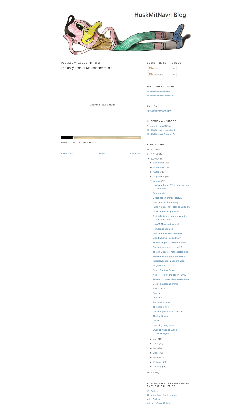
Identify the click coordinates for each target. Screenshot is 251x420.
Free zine (157, 297)
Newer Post (67, 153)
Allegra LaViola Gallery (158, 403)
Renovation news (161, 302)
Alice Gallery (153, 399)
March (156, 357)
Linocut (156, 320)
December (159, 162)
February (158, 362)
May (155, 348)
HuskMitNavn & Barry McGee (162, 134)
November (159, 167)
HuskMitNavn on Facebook (161, 95)
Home (101, 153)
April (156, 352)
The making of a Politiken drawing (170, 242)
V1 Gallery (152, 391)
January (157, 366)
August (157, 181)
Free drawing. (160, 193)
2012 (153, 149)
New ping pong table (163, 325)
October (157, 172)
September (159, 176)
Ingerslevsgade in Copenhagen (169, 261)
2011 (153, 154)
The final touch (160, 316)
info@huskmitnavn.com (159, 110)
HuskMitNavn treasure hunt (161, 130)
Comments (156, 74)
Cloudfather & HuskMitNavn (167, 238)
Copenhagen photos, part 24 (167, 311)
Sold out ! (157, 293)
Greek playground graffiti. (165, 283)
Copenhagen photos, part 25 (167, 247)
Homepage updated (163, 228)
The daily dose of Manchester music (86, 68)
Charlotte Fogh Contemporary (162, 395)
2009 (153, 372)
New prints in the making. (165, 202)
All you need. (159, 265)
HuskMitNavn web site (158, 91)
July (155, 339)
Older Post (135, 153)
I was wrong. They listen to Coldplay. (171, 206)
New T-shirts (159, 288)
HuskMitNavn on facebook (166, 224)
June (156, 343)
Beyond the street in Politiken (167, 233)
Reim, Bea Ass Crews (164, 270)
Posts (153, 68)
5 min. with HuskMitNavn (159, 126)
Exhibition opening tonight (166, 211)
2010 (153, 158)
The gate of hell (161, 306)
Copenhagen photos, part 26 (167, 197)
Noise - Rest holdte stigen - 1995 (169, 274)
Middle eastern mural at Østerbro (169, 256)
